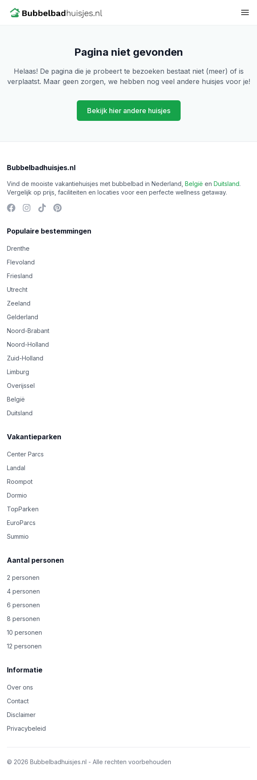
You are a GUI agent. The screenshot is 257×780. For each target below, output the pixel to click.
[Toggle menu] (245, 12)
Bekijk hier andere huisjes (128, 110)
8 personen (23, 618)
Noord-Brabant (28, 330)
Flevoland (21, 262)
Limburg (18, 371)
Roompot (20, 481)
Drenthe (18, 248)
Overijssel (21, 385)
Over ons (20, 687)
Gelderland (22, 317)
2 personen (23, 577)
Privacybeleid (26, 728)
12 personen (24, 646)
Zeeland (18, 303)
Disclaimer (21, 714)
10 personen (24, 632)
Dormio (17, 495)
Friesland (20, 275)
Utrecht (17, 289)
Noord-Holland (28, 344)
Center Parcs (25, 454)
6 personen (23, 605)
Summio (18, 536)
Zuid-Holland (25, 358)
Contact (18, 701)
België (194, 183)
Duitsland (226, 183)
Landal (16, 467)
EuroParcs (21, 522)
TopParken (23, 509)
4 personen (23, 591)
